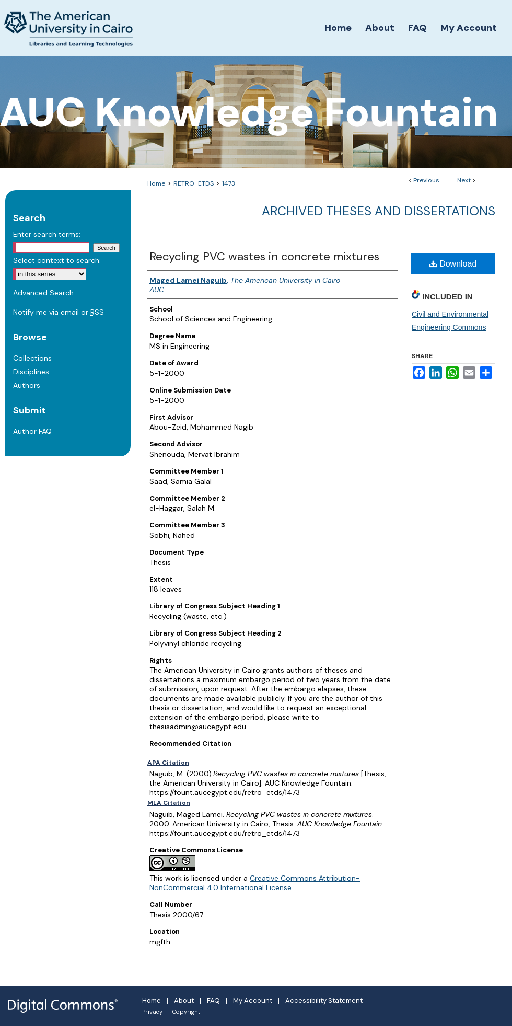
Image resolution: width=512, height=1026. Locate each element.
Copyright (186, 1012)
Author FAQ (32, 431)
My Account (252, 1000)
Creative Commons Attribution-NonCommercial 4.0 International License (254, 882)
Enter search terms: (46, 234)
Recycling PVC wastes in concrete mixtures (264, 256)
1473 (228, 183)
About (184, 1000)
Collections (32, 358)
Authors (26, 385)
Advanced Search (43, 292)
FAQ (213, 1000)
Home (156, 183)
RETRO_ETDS (193, 183)
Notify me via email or (58, 312)
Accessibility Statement (324, 1000)
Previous (426, 180)
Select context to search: (57, 260)
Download (453, 263)
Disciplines (31, 371)
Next (464, 180)
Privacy (152, 1012)
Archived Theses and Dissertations (378, 211)
